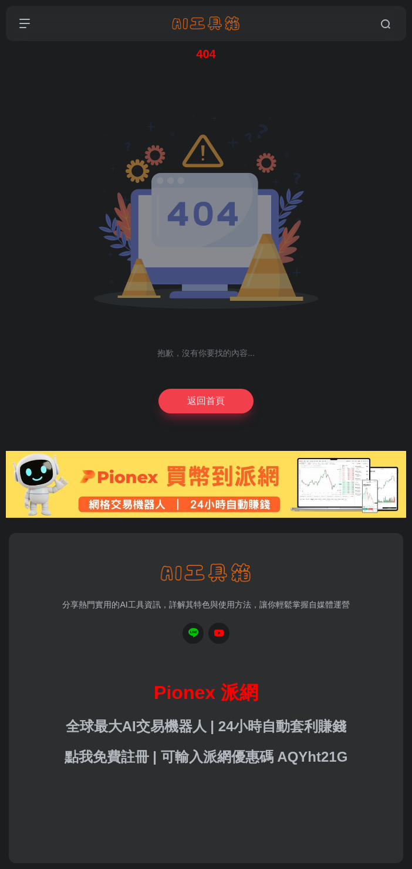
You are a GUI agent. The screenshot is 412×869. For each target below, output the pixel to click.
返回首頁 (206, 401)
